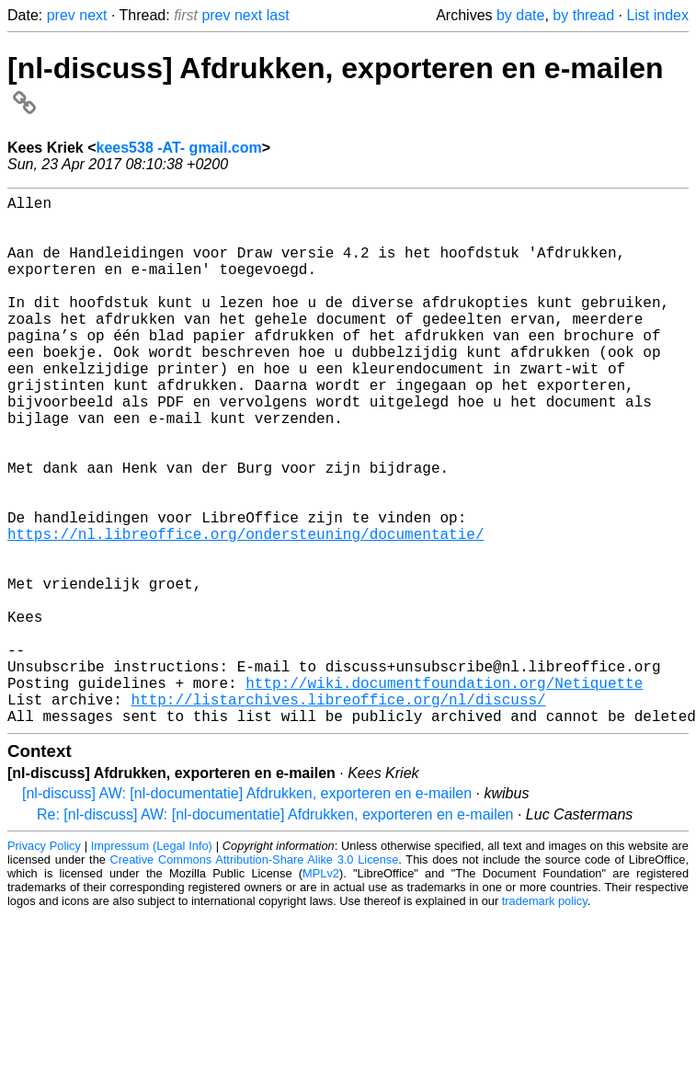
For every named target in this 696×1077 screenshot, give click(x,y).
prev (61, 15)
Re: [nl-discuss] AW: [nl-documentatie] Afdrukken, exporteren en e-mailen (275, 932)
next (93, 15)
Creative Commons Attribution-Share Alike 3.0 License (254, 977)
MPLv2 (320, 991)
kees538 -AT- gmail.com (179, 147)
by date (520, 15)
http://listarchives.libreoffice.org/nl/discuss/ (338, 813)
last (278, 15)
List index (657, 15)
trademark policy (545, 1018)
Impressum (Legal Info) (151, 963)
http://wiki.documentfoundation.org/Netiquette (444, 793)
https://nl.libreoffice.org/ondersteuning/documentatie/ (245, 611)
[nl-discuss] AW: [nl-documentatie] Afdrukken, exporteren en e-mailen (247, 911)
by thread (583, 15)
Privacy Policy (44, 963)
